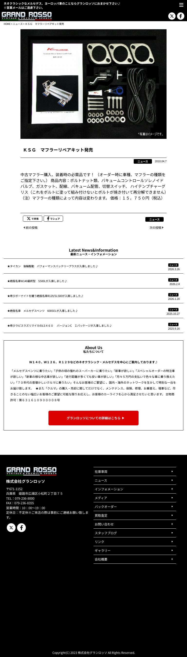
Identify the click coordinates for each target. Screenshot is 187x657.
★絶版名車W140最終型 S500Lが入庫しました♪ (37, 281)
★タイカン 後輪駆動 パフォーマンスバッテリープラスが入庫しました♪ (52, 266)
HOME (7, 24)
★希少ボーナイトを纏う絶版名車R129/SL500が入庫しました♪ (45, 296)
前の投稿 (31, 227)
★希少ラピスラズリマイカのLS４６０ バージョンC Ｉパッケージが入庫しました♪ (59, 325)
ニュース (18, 24)
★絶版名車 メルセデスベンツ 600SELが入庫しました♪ (42, 311)
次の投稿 (155, 227)
